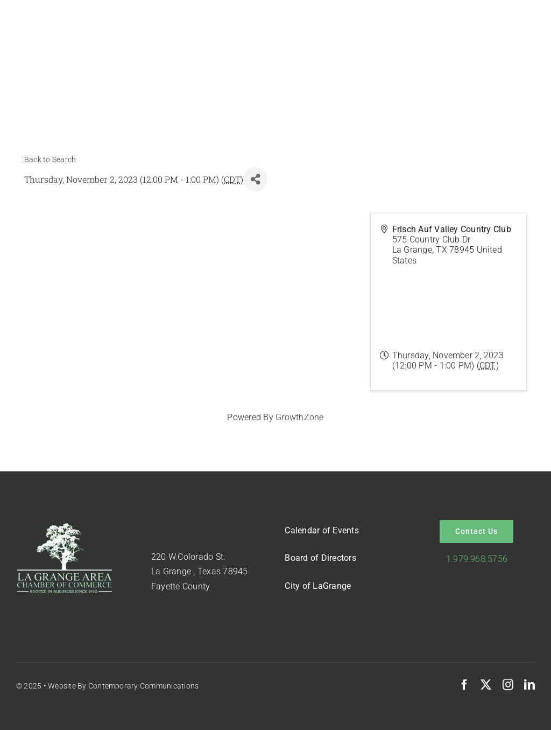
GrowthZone (299, 417)
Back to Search (50, 159)
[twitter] (486, 684)
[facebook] (464, 684)
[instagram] (508, 684)
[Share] (255, 179)
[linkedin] (529, 684)
